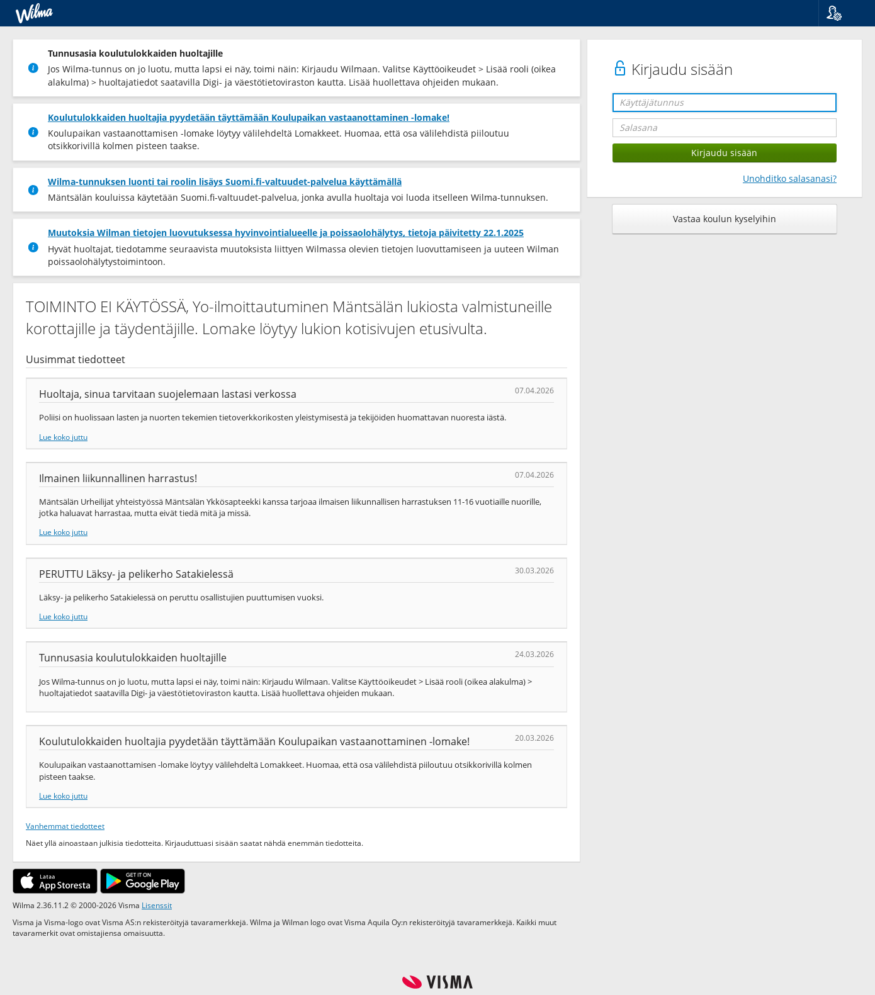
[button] (842, 13)
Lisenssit (157, 905)
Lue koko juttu (63, 437)
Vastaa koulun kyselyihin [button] (724, 219)
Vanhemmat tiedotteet (65, 826)
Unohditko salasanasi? (790, 178)
